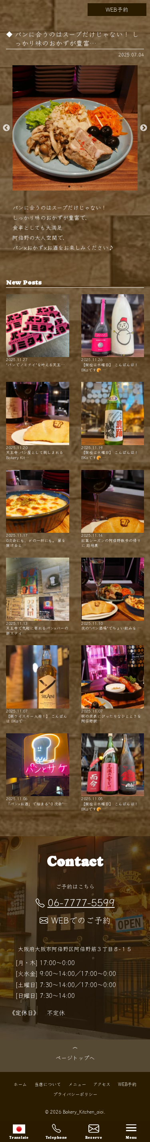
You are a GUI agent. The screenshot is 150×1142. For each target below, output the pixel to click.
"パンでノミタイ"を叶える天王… (37, 330)
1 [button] (69, 187)
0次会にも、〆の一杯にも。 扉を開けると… (37, 509)
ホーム (20, 1083)
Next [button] (144, 128)
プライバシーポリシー (75, 1093)
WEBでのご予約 (75, 920)
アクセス (101, 1083)
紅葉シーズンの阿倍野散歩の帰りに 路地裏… (112, 509)
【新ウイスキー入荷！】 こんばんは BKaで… (37, 684)
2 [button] (81, 187)
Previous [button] (6, 128)
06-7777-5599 (75, 902)
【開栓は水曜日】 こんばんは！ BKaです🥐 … (112, 333)
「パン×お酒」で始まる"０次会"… (37, 770)
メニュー (77, 1083)
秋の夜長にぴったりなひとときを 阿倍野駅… (112, 684)
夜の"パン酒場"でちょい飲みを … (112, 594)
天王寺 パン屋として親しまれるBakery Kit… (37, 421)
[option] (75, 128)
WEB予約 (117, 9)
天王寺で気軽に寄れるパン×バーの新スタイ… (37, 597)
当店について (47, 1083)
